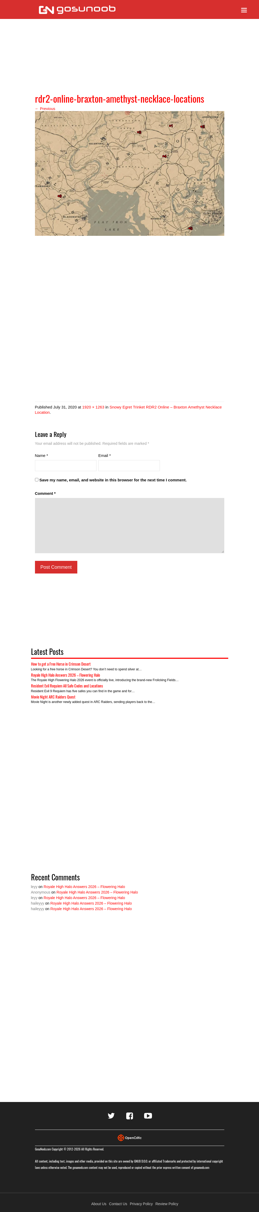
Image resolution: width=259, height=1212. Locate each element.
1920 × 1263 (93, 407)
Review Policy (166, 1204)
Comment (45, 493)
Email (104, 455)
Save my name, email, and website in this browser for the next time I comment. (113, 480)
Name (41, 455)
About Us (98, 1204)
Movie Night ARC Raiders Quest (53, 697)
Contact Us (118, 1204)
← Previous (45, 108)
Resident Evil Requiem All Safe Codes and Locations (67, 686)
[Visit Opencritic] (129, 1137)
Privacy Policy (141, 1204)
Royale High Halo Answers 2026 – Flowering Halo (65, 675)
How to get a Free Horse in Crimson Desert (61, 664)
